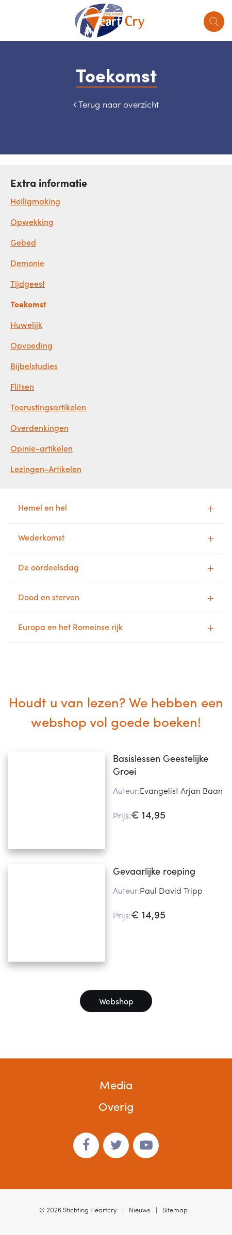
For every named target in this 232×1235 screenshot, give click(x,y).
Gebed (23, 242)
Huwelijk (26, 325)
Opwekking (32, 222)
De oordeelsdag (48, 567)
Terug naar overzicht (118, 104)
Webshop (116, 1001)
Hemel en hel (42, 507)
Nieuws (140, 1209)
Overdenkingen (39, 427)
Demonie (27, 263)
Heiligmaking (35, 201)
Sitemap (175, 1209)
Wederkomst (41, 537)
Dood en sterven (48, 597)
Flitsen (22, 386)
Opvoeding (31, 345)
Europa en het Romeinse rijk (70, 627)
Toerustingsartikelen (48, 407)
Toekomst (28, 304)
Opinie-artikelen (41, 448)
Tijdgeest (27, 283)
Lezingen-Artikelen (45, 469)
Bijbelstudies (34, 366)
